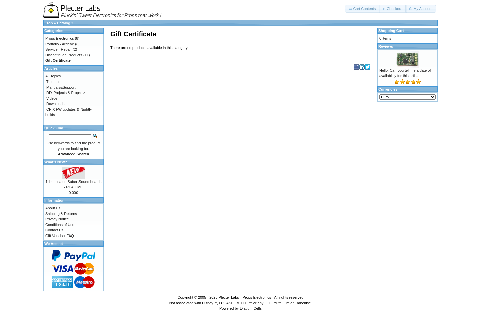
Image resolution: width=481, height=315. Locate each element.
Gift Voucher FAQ (59, 236)
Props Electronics (59, 38)
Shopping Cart (391, 31)
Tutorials (53, 82)
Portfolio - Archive (59, 44)
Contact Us (54, 230)
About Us (52, 208)
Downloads (55, 104)
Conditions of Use (59, 225)
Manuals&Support (60, 87)
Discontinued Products (63, 55)
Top (49, 23)
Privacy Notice (57, 219)
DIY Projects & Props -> (65, 93)
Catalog (63, 23)
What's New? (55, 162)
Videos (51, 98)
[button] (362, 9)
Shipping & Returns (61, 214)
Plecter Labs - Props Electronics (245, 297)
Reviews (385, 46)
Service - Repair (58, 49)
